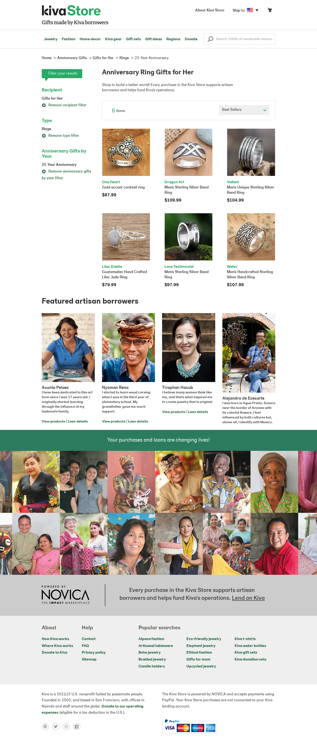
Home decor (90, 39)
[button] (210, 40)
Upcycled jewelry (201, 666)
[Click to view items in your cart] (269, 11)
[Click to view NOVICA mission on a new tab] (65, 595)
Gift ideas (153, 39)
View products (53, 421)
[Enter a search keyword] (239, 39)
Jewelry (50, 39)
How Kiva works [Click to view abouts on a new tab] (55, 639)
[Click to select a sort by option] (244, 110)
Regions (173, 39)
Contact (89, 639)
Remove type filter (60, 136)
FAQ (85, 646)
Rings (46, 129)
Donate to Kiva (54, 653)
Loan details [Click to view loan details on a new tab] (78, 421)
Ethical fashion (199, 653)
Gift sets (133, 39)
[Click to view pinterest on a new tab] (47, 726)
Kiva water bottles (250, 646)
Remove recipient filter (64, 105)
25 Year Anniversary (59, 165)
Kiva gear (113, 39)
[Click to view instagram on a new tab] (68, 726)
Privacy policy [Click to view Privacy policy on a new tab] (94, 653)
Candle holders (151, 666)
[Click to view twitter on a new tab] (57, 726)
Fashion (68, 39)
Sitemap (89, 659)
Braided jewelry (152, 659)
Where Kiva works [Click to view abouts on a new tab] (57, 646)
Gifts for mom (198, 659)
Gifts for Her (52, 99)
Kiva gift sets (246, 653)
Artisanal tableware (155, 646)
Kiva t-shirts (245, 639)
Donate (191, 39)
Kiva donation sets (250, 659)
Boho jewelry (149, 653)
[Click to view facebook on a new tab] (78, 726)
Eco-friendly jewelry (203, 639)
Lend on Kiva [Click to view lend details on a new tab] (248, 598)
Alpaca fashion (151, 639)
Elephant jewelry (200, 646)
